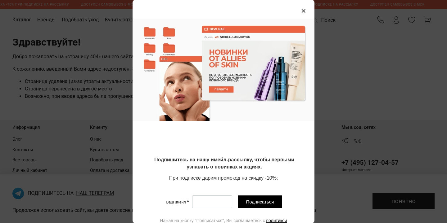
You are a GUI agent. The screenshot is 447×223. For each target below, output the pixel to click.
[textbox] (224, 163)
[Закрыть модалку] (303, 11)
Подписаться (260, 201)
